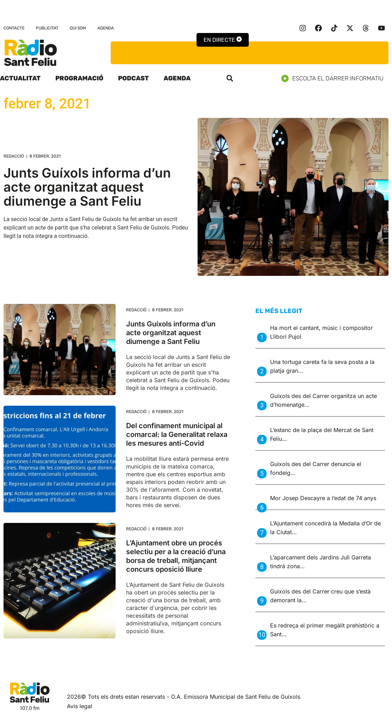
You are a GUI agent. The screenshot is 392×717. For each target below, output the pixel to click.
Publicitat (47, 28)
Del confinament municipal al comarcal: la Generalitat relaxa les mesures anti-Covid (176, 434)
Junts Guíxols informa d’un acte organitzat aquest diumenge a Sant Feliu (87, 187)
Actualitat (20, 78)
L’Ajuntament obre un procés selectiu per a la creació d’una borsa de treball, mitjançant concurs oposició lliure (176, 556)
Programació (79, 78)
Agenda (105, 28)
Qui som (78, 28)
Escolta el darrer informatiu (335, 78)
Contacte (14, 28)
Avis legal (79, 706)
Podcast (133, 78)
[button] (230, 78)
